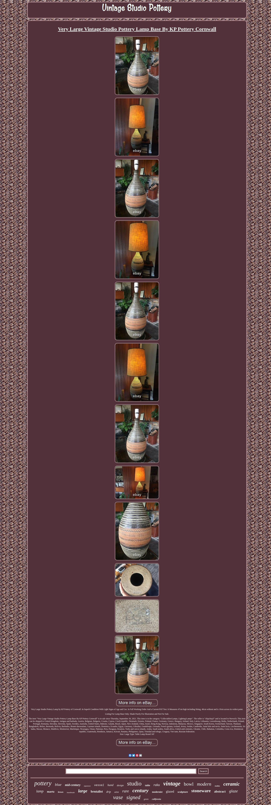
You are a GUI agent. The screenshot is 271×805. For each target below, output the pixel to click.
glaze (233, 791)
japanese (87, 786)
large (82, 791)
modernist (157, 792)
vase (118, 797)
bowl (189, 784)
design (120, 785)
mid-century (73, 785)
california (156, 799)
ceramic (231, 784)
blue (58, 784)
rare (125, 791)
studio (134, 783)
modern (204, 784)
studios (217, 786)
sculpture (182, 791)
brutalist (97, 791)
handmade (71, 792)
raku (156, 785)
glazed (170, 791)
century (140, 790)
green (146, 799)
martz (50, 791)
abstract (220, 791)
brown (60, 792)
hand (110, 785)
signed (133, 797)
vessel (99, 785)
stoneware (201, 790)
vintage (171, 783)
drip (108, 791)
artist (116, 792)
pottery (43, 783)
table (147, 785)
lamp (40, 791)
